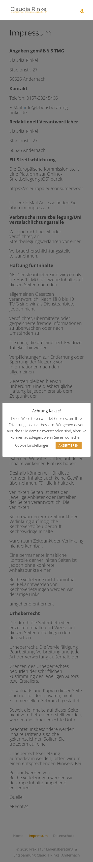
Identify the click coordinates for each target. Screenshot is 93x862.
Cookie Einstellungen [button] (32, 445)
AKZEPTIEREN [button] (69, 445)
